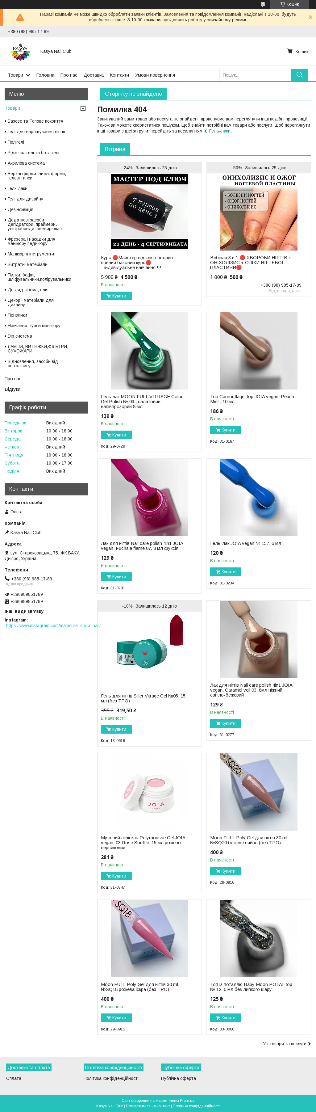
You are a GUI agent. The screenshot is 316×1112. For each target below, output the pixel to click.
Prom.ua (187, 1100)
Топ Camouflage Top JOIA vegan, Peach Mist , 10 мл (252, 399)
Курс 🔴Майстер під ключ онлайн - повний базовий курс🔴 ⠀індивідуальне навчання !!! (138, 262)
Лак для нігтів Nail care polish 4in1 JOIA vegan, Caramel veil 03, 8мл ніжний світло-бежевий (251, 690)
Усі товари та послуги (284, 1043)
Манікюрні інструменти (31, 253)
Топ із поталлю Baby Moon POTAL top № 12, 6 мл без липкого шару (251, 987)
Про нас (68, 75)
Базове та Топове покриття (35, 121)
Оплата (13, 1078)
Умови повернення (155, 75)
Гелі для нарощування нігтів (36, 131)
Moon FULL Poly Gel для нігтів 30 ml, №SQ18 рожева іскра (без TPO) (140, 987)
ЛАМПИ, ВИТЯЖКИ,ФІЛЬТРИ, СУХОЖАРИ (38, 348)
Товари (15, 75)
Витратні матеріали (28, 264)
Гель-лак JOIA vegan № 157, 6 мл (245, 543)
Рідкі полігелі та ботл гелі (33, 152)
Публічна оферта (178, 1078)
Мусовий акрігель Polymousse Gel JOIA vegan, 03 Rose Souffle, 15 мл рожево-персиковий (143, 842)
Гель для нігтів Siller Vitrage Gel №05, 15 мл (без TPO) (143, 698)
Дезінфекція (20, 209)
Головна (45, 75)
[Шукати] (299, 75)
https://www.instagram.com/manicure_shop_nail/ (53, 625)
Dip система (20, 336)
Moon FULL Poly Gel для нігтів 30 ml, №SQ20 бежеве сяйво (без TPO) (249, 840)
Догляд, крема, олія (28, 289)
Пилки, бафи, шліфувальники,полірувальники (39, 277)
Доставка (94, 75)
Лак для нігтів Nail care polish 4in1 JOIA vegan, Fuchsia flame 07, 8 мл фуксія (142, 546)
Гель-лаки (220, 130)
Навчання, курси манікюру (34, 325)
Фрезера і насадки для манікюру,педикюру (31, 241)
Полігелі (16, 142)
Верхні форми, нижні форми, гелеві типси (37, 175)
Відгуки (12, 389)
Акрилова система (26, 163)
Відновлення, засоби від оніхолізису (33, 363)
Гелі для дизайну (25, 198)
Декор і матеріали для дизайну (31, 302)
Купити (119, 295)
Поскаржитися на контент (148, 1106)
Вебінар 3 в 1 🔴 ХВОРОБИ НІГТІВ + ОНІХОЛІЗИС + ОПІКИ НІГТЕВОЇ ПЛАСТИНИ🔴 (250, 262)
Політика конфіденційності (111, 1078)
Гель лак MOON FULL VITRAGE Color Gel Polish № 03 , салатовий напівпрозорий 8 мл (142, 401)
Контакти (119, 75)
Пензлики (17, 315)
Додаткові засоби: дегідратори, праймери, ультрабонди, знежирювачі (35, 224)
